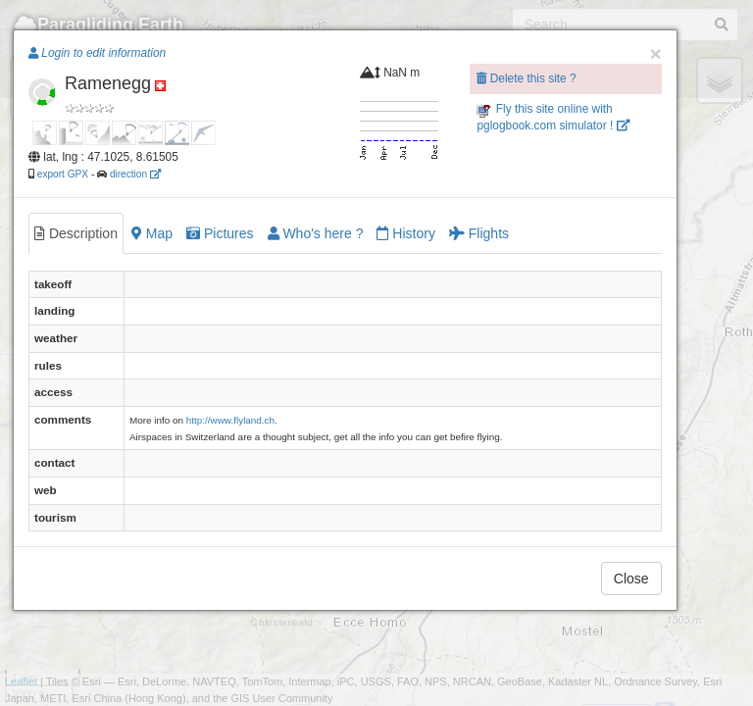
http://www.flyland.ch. (231, 420)
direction (135, 174)
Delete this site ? (526, 78)
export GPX (62, 174)
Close (631, 578)
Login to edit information (97, 53)
